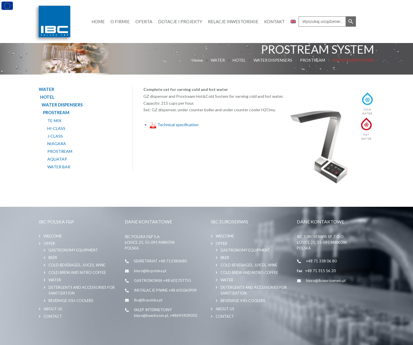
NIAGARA (56, 143)
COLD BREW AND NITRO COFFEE (77, 272)
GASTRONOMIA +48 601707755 (162, 280)
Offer (49, 243)
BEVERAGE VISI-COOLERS (70, 300)
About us (53, 309)
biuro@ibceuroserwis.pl (326, 280)
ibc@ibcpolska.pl (148, 300)
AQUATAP (57, 159)
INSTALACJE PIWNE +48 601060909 (165, 290)
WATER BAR (58, 167)
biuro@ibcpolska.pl (150, 270)
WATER (218, 60)
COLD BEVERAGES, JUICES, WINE (76, 265)
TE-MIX (54, 120)
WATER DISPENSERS (273, 60)
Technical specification (173, 124)
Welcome (53, 236)
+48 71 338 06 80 (321, 261)
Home (197, 60)
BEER (52, 257)
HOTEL (239, 60)
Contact (53, 316)
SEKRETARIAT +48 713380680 (160, 261)
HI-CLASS (56, 128)
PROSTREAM (312, 60)
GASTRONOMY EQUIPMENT (73, 250)
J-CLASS (55, 136)
